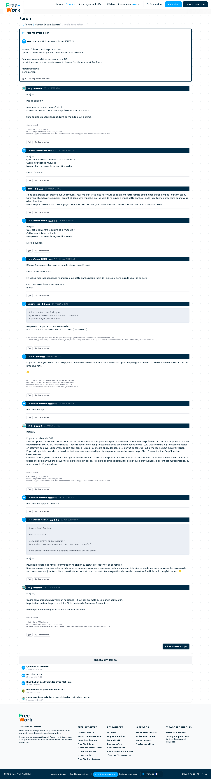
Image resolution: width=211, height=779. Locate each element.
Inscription (173, 4)
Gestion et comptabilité (47, 24)
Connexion (154, 4)
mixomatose (34, 304)
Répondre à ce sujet (39, 78)
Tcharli (31, 356)
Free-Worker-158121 (36, 41)
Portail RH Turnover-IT (176, 732)
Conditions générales (80, 774)
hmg (29, 88)
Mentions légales (59, 774)
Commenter (42, 142)
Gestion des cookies (128, 774)
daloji (30, 188)
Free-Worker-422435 (38, 519)
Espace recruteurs (195, 4)
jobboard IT (45, 737)
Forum (28, 24)
